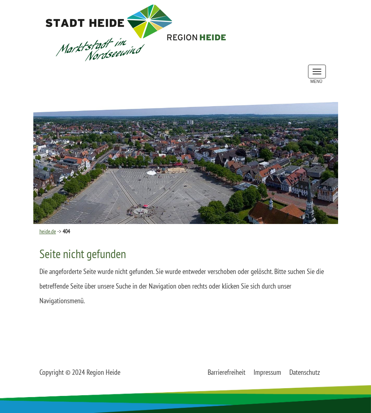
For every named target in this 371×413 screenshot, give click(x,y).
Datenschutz (304, 372)
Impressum (267, 372)
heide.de (47, 231)
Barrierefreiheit (226, 372)
